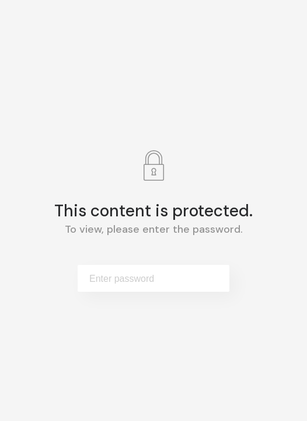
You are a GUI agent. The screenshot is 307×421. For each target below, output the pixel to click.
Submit (209, 278)
